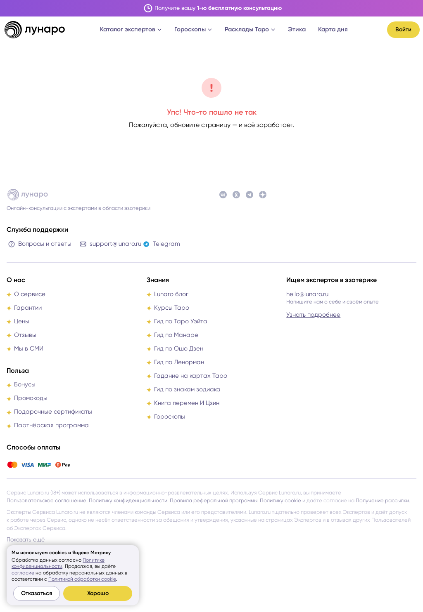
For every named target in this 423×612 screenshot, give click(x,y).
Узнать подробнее (313, 314)
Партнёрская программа (51, 425)
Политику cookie (280, 500)
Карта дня (333, 29)
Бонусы (25, 384)
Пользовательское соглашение (46, 500)
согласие (23, 573)
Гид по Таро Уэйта (180, 321)
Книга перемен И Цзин (186, 403)
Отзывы (25, 335)
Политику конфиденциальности (128, 500)
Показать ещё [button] (26, 539)
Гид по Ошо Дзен (178, 348)
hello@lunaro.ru (307, 294)
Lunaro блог (171, 294)
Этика (297, 29)
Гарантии (28, 307)
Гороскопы (193, 29)
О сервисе (29, 294)
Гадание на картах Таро (190, 375)
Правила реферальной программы (213, 500)
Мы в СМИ (28, 348)
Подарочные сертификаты (53, 411)
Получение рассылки (382, 500)
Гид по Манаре (176, 335)
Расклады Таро (250, 29)
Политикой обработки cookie (82, 579)
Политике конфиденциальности (58, 563)
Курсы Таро (171, 307)
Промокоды (31, 398)
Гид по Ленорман (179, 362)
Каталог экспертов (131, 29)
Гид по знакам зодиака (187, 389)
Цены (21, 321)
